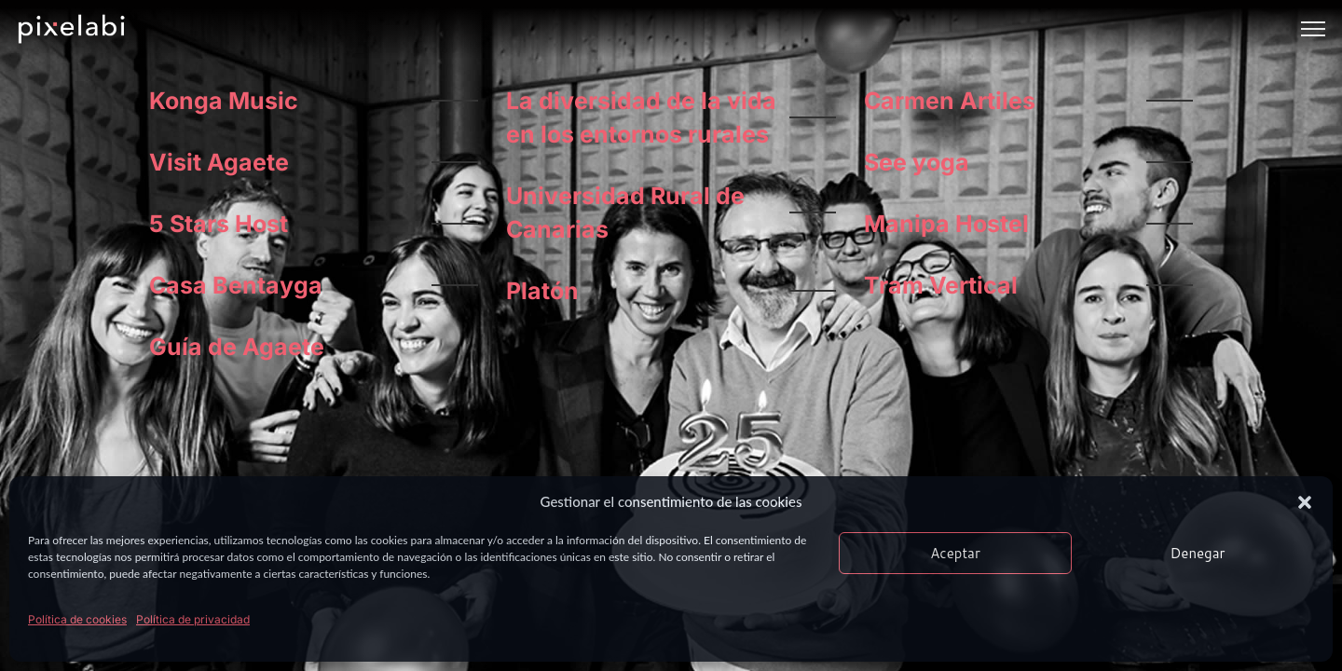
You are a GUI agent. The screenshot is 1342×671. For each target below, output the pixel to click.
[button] (1304, 502)
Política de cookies (77, 619)
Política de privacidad (193, 619)
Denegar (1198, 553)
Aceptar (955, 553)
